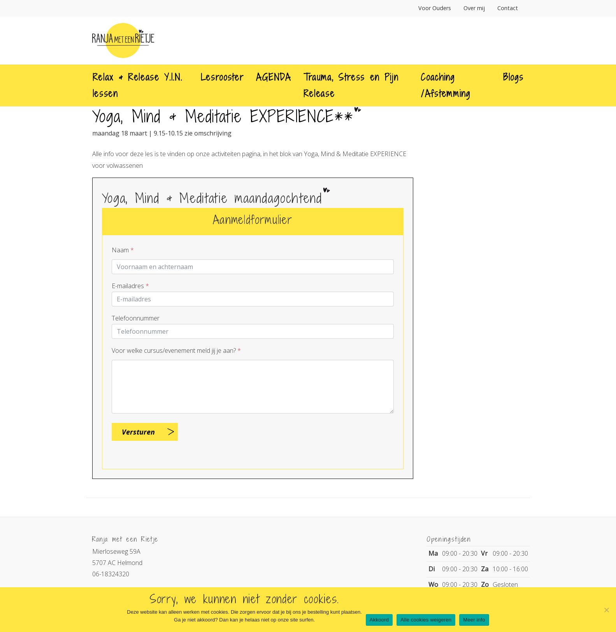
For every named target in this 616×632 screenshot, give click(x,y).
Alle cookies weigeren (425, 620)
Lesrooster (222, 77)
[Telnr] (253, 331)
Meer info (474, 620)
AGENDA (273, 77)
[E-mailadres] (253, 299)
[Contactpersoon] (253, 266)
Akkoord (379, 620)
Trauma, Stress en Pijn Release (351, 85)
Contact (507, 8)
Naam (123, 250)
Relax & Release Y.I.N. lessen (138, 85)
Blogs (513, 77)
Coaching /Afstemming (445, 85)
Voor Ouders (434, 8)
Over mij (474, 8)
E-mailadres (130, 286)
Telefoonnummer (136, 318)
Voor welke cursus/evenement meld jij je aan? (176, 350)
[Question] (253, 387)
